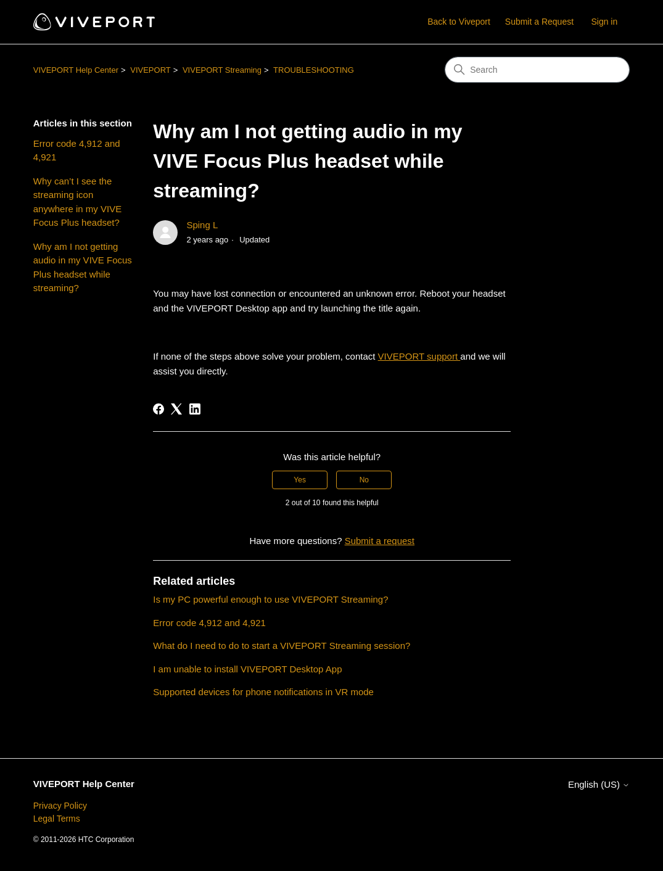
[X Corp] (176, 409)
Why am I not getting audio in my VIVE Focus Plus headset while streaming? (82, 267)
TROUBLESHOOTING (313, 70)
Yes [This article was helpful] (300, 480)
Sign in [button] (604, 22)
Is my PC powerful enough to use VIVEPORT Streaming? (270, 599)
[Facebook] (158, 409)
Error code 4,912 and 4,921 (76, 150)
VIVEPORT (150, 70)
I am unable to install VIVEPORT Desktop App (247, 669)
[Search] (537, 69)
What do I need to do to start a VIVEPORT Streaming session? (281, 645)
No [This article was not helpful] (364, 480)
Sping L (202, 225)
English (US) (599, 784)
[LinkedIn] (194, 409)
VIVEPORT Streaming (222, 70)
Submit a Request (539, 22)
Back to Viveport (458, 22)
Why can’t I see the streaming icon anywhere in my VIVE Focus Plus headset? (77, 202)
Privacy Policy (60, 806)
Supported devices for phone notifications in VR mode (263, 692)
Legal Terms (56, 819)
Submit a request (379, 540)
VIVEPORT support (419, 356)
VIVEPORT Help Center (75, 70)
